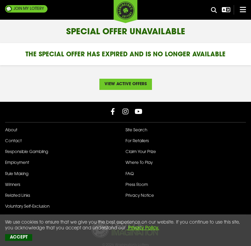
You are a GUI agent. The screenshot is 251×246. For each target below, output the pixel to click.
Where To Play (139, 163)
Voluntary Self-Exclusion (27, 207)
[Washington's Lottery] (125, 11)
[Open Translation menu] (225, 10)
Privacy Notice (139, 196)
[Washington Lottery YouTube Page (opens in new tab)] (138, 111)
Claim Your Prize (140, 152)
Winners (12, 185)
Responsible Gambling (26, 152)
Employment (17, 163)
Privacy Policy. (143, 228)
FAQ (129, 174)
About (11, 130)
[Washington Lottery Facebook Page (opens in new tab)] (112, 111)
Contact (13, 141)
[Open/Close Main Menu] (240, 10)
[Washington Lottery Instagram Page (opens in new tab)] (125, 111)
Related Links (17, 196)
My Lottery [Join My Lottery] (29, 9)
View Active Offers (125, 84)
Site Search (136, 130)
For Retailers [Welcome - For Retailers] (137, 141)
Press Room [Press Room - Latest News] (136, 185)
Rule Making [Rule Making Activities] (16, 174)
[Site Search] (214, 10)
